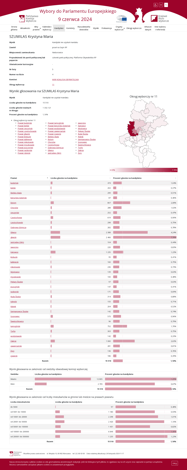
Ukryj (175, 463)
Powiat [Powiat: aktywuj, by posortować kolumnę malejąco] (14, 178)
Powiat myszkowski (26, 145)
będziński (14, 183)
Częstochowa (53, 145)
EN (161, 4)
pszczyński (15, 287)
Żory (80, 153)
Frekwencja (107, 28)
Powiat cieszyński (25, 128)
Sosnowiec (82, 142)
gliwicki (13, 237)
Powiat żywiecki (54, 134)
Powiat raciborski (25, 150)
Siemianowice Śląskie (87, 139)
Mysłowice (82, 128)
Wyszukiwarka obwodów (84, 28)
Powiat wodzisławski (56, 128)
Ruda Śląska (83, 134)
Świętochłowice (84, 145)
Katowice (82, 126)
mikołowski (15, 267)
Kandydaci (59, 28)
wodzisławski (16, 336)
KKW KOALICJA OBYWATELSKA (65, 79)
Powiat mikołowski (26, 142)
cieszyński (15, 212)
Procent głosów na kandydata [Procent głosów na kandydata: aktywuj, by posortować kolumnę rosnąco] (127, 178)
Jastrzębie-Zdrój (54, 153)
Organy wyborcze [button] (119, 28)
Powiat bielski (23, 126)
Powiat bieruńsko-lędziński (59, 126)
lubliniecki (14, 262)
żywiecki (14, 356)
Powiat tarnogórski (56, 123)
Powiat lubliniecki (25, 139)
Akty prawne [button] (36, 28)
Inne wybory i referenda (160, 28)
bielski (13, 188)
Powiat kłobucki (24, 136)
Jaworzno (82, 123)
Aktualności (25, 28)
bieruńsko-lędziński (19, 198)
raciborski (15, 291)
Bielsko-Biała (53, 136)
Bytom (51, 139)
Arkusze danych (148, 28)
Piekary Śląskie (84, 131)
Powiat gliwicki (24, 134)
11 (53, 84)
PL (166, 4)
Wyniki (96, 28)
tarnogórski (15, 326)
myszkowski (16, 277)
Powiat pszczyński (25, 147)
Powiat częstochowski (27, 131)
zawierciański (16, 346)
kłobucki (14, 257)
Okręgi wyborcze (134, 28)
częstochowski (17, 222)
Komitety (70, 28)
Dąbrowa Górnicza (56, 147)
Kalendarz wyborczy (46, 28)
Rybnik (80, 136)
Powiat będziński (25, 123)
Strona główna (14, 28)
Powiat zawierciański (56, 131)
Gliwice (51, 150)
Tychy (80, 147)
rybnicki (14, 301)
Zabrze (81, 150)
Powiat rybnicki (24, 153)
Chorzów (51, 142)
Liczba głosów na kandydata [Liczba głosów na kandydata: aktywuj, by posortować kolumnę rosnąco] (64, 178)
